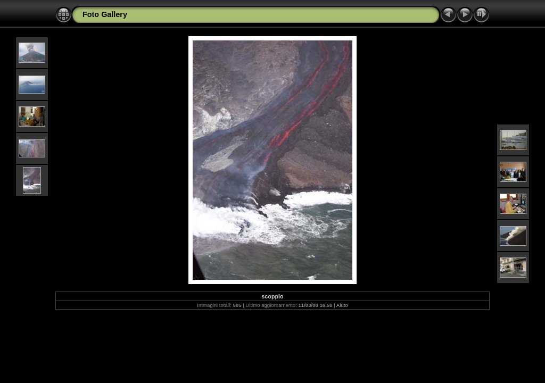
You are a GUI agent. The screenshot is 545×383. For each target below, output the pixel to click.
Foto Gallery (104, 14)
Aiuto (342, 305)
